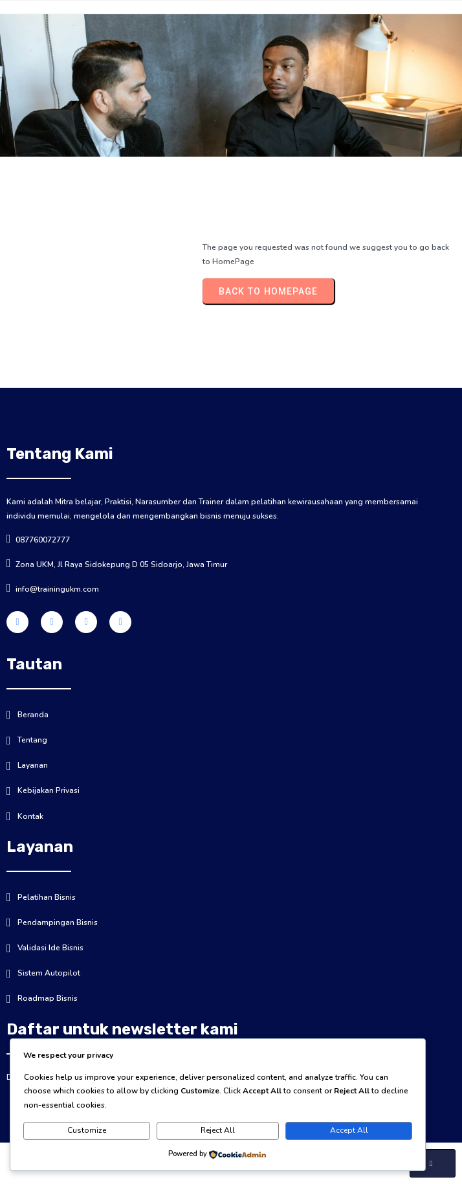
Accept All (349, 1130)
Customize (86, 1130)
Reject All (218, 1130)
